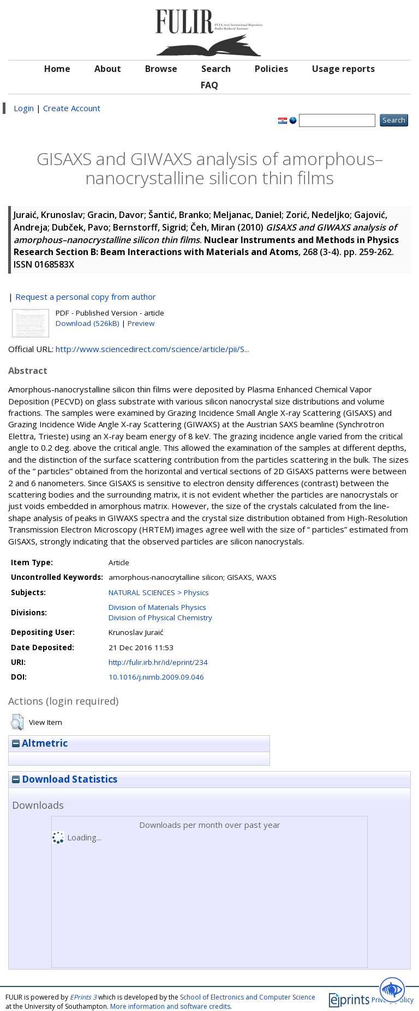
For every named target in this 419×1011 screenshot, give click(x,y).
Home (57, 69)
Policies (271, 69)
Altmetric (40, 743)
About (107, 69)
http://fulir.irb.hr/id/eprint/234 (158, 662)
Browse (161, 69)
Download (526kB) (87, 323)
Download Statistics (64, 779)
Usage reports (343, 69)
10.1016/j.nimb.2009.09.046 (156, 677)
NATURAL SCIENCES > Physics (159, 592)
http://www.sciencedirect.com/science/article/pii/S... (152, 348)
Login (24, 107)
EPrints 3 (83, 997)
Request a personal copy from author (85, 296)
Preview (141, 323)
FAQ (209, 85)
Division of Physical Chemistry (160, 617)
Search (216, 69)
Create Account (71, 107)
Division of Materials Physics (157, 607)
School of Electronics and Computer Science (247, 997)
